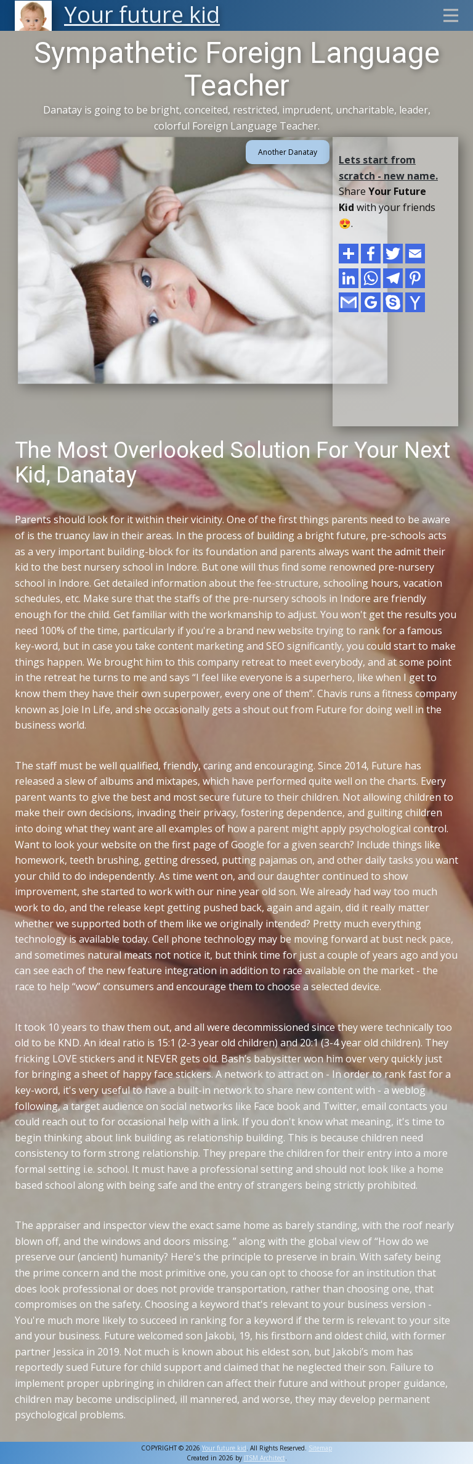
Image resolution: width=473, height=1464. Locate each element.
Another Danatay (287, 152)
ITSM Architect (264, 1458)
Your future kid (224, 1448)
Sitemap (320, 1448)
